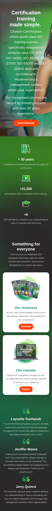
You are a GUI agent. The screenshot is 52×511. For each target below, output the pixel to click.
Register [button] (26, 389)
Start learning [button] (26, 122)
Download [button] (26, 326)
